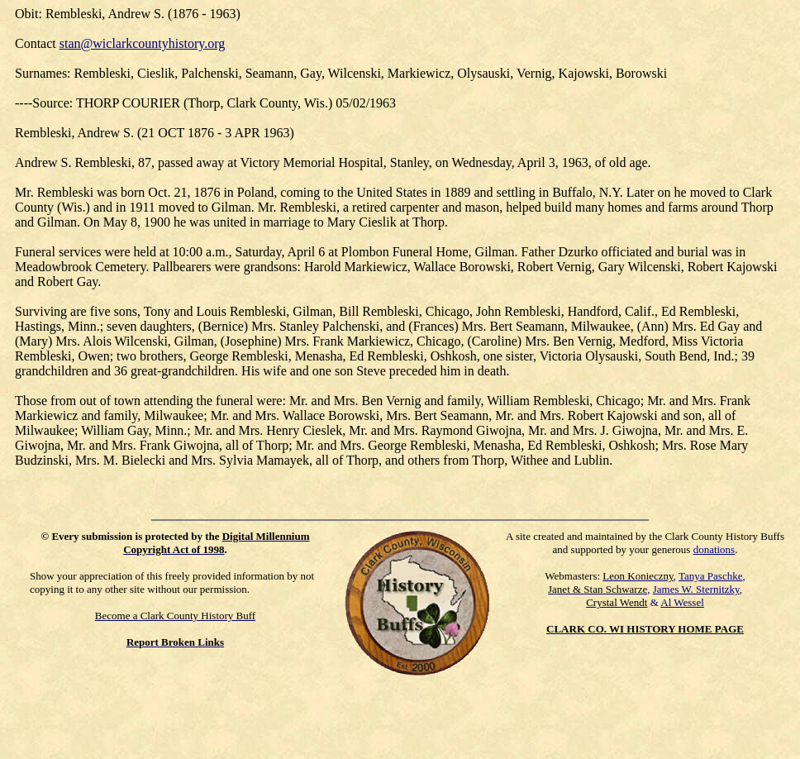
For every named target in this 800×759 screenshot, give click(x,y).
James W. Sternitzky (696, 589)
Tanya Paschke (710, 576)
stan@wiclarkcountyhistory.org (142, 43)
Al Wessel (682, 602)
